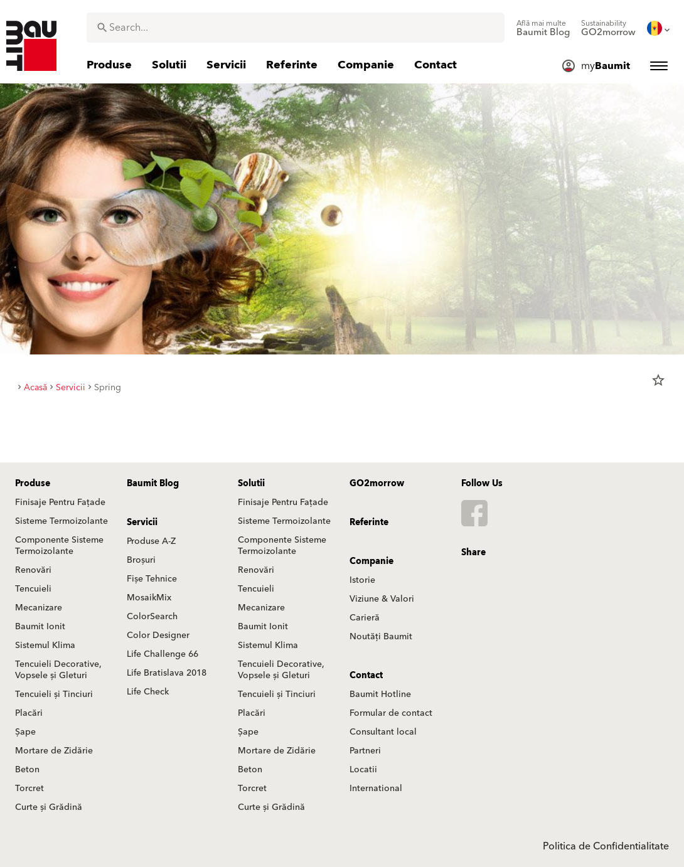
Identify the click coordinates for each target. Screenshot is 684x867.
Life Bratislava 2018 (166, 673)
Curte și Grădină (48, 807)
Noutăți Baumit (381, 636)
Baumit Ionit (40, 626)
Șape (25, 732)
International (376, 788)
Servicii (142, 522)
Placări (29, 713)
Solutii (251, 483)
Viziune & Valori (382, 599)
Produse (32, 483)
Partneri (365, 750)
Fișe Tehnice (152, 579)
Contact (366, 675)
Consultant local (383, 732)
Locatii (363, 769)
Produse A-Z (151, 541)
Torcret (29, 788)
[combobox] (296, 28)
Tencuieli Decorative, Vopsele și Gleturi (58, 670)
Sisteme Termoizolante (61, 521)
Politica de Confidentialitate (606, 846)
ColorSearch (152, 616)
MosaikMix (149, 597)
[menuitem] (543, 28)
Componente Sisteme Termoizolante (59, 546)
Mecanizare (38, 607)
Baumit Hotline (380, 694)
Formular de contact (391, 713)
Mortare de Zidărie (54, 750)
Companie (371, 561)
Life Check (148, 691)
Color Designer (158, 635)
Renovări (33, 570)
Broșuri (141, 560)
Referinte (369, 522)
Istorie (362, 580)
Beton (27, 769)
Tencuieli (33, 589)
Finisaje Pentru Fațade (60, 502)
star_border (658, 380)
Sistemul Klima (45, 645)
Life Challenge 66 (162, 654)
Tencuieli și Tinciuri (54, 694)
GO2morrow (377, 483)
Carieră (365, 617)
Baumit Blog (153, 483)
